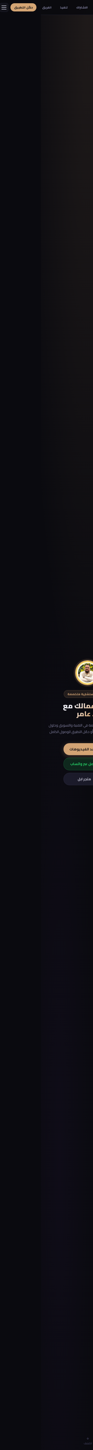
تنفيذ (23, 7)
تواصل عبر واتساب (46, 764)
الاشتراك (41, 7)
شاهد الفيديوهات (47, 749)
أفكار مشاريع (64, 7)
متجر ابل (46, 779)
